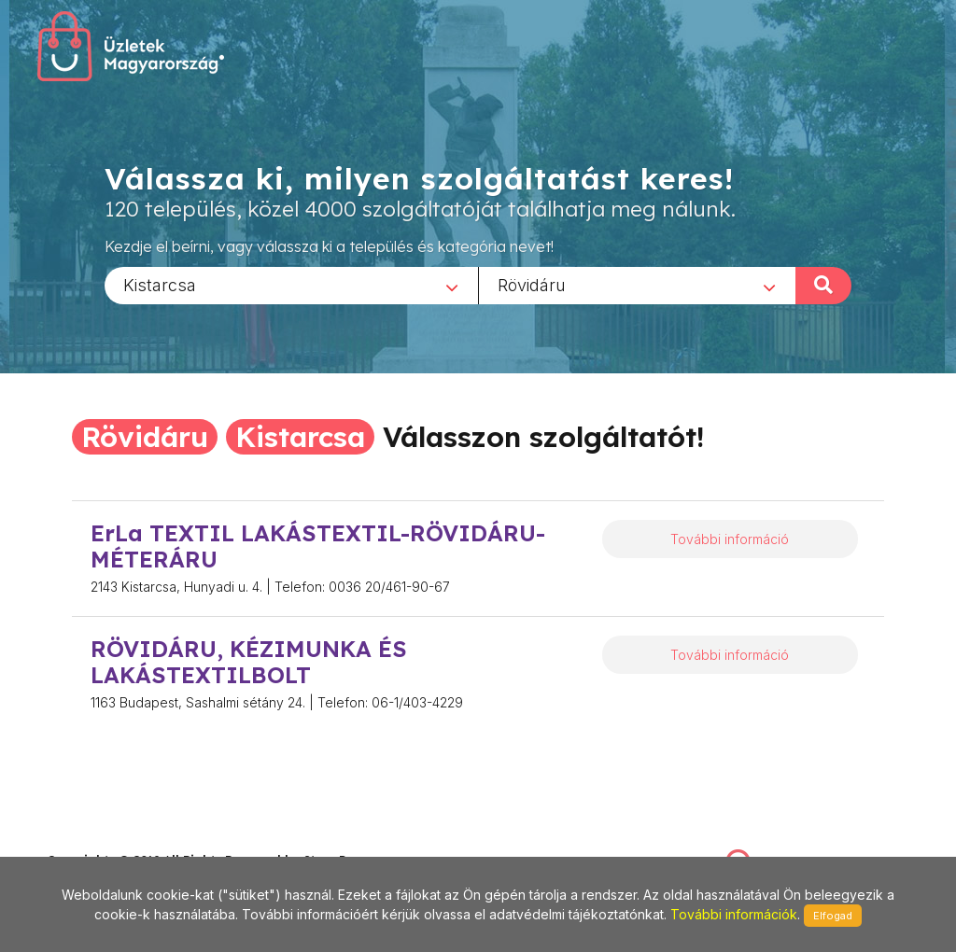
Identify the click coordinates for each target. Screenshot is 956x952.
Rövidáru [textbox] (532, 284)
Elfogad (832, 915)
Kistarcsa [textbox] (159, 284)
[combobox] (291, 284)
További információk (733, 914)
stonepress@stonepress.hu (122, 840)
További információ (729, 539)
